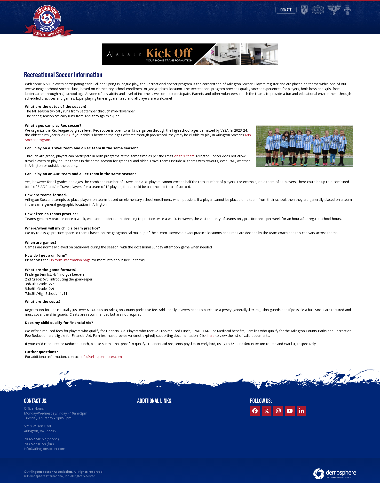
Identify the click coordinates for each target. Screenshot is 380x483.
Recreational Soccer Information (63, 74)
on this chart (183, 156)
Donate (286, 9)
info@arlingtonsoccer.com (101, 356)
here (210, 335)
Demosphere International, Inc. (48, 476)
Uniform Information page (70, 260)
